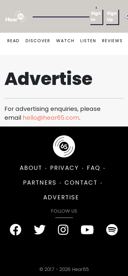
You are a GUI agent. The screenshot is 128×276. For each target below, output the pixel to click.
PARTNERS (39, 182)
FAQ (93, 168)
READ (13, 41)
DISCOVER (38, 41)
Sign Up (112, 16)
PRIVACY (64, 168)
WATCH (65, 41)
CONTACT (80, 182)
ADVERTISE (61, 197)
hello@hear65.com (51, 118)
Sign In (96, 16)
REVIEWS (112, 41)
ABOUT (31, 168)
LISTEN (88, 41)
